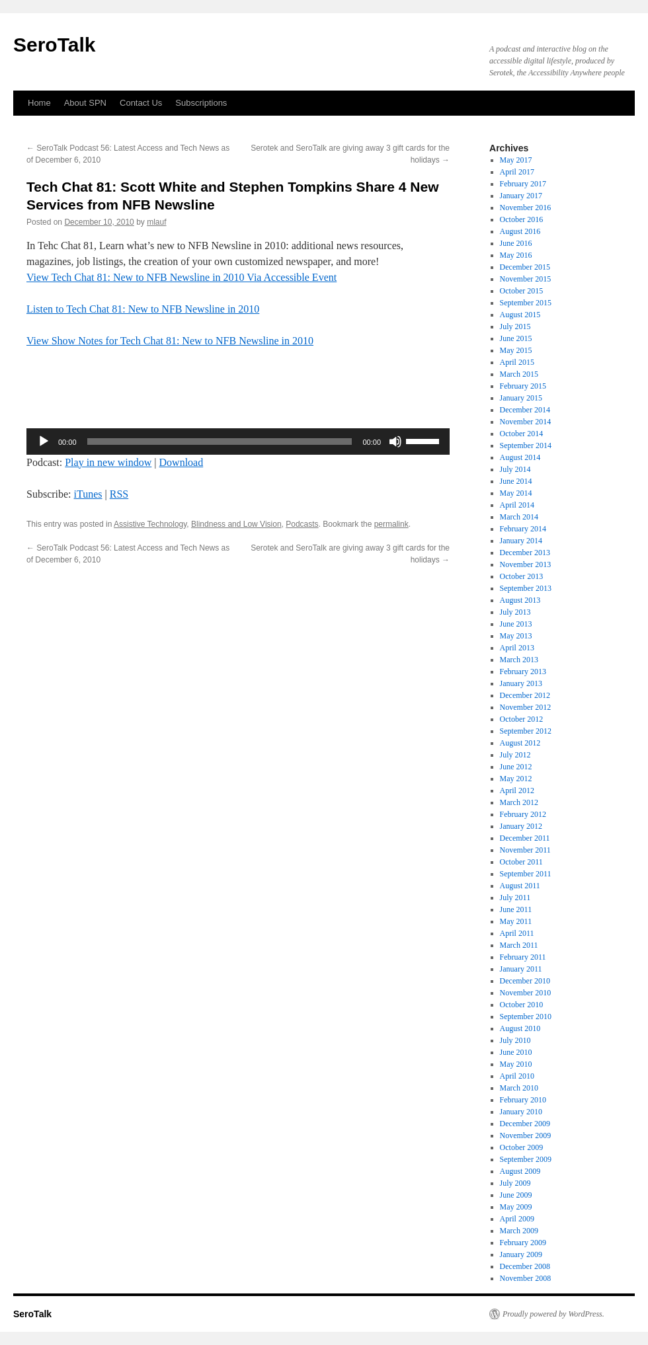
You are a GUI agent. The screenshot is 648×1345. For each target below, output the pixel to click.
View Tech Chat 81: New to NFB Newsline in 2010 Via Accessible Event (181, 277)
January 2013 (521, 683)
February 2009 (523, 1242)
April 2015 (517, 362)
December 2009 (525, 1123)
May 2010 (516, 1064)
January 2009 (521, 1254)
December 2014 (525, 409)
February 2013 (523, 671)
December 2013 (525, 552)
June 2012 (516, 766)
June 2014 (516, 481)
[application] (238, 441)
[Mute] (395, 441)
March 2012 (519, 802)
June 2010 (516, 1052)
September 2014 (525, 445)
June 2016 (516, 243)
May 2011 (516, 921)
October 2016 (522, 219)
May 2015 (516, 350)
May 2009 (516, 1206)
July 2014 (515, 469)
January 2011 (521, 969)
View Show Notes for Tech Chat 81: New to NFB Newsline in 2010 (169, 340)
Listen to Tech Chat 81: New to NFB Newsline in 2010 (142, 309)
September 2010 (525, 1016)
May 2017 (516, 160)
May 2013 (516, 635)
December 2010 (525, 980)
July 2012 (515, 754)
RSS (119, 494)
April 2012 (517, 790)
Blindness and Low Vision (236, 524)
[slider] (219, 441)
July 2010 (515, 1040)
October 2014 (522, 433)
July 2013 (515, 612)
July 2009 (515, 1183)
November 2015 (525, 279)
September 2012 (525, 731)
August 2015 (520, 314)
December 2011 (525, 838)
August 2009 (520, 1171)
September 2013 (525, 588)
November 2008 (525, 1278)
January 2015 (521, 398)
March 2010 (519, 1088)
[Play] (43, 441)
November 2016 (525, 207)
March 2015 (519, 374)
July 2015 (515, 326)
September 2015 (525, 302)
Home (39, 103)
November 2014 (525, 421)
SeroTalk (54, 45)
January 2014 (521, 540)
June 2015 (516, 338)
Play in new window (108, 462)
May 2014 (516, 493)
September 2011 (525, 873)
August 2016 (520, 231)
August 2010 (520, 1028)
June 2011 (516, 909)
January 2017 (521, 195)
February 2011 (523, 957)
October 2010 (522, 1004)
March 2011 (519, 945)
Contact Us (141, 103)
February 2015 (523, 386)
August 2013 (520, 600)
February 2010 (523, 1099)
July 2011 (515, 897)
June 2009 (516, 1195)
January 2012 (521, 826)
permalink (391, 524)
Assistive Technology (150, 524)
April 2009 (517, 1218)
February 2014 (523, 528)
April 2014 (517, 505)
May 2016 (516, 255)
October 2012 (522, 719)
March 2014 (519, 516)
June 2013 (516, 624)
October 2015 (522, 290)
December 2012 (525, 695)
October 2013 (522, 576)
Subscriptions (201, 103)
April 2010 (517, 1076)
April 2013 (517, 647)
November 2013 (525, 564)
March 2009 (519, 1230)
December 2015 (525, 267)
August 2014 (520, 457)
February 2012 (523, 814)
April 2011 (517, 933)
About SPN (85, 103)
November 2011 (525, 850)
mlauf (156, 222)
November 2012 (525, 707)
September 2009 (525, 1159)
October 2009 (522, 1147)
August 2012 (520, 743)
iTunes (88, 494)
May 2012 (516, 778)
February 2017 (523, 183)
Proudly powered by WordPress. (553, 1314)
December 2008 (525, 1266)
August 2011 (520, 885)
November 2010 (525, 992)
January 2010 (521, 1111)
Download (181, 462)
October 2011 (521, 861)
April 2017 (517, 171)
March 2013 (519, 659)
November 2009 (525, 1135)
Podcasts (302, 524)
